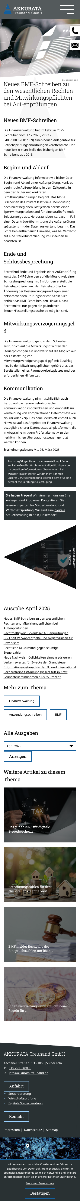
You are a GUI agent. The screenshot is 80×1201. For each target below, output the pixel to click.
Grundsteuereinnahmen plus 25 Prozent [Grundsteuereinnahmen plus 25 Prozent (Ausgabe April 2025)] (32, 677)
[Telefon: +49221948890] (20, 1068)
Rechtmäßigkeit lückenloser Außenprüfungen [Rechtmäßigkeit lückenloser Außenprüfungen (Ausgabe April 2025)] (36, 633)
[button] (60, 10)
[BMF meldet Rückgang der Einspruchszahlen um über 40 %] (40, 934)
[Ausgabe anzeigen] (18, 756)
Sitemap (52, 1130)
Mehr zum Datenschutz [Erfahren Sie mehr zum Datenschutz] (40, 1183)
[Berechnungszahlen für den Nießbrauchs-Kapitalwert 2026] (40, 874)
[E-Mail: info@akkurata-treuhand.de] (75, 45)
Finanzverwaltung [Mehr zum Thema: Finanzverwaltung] (21, 701)
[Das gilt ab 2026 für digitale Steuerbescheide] (40, 814)
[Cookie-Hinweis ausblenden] (40, 1193)
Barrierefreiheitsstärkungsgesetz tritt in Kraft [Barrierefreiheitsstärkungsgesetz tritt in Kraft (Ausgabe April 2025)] (36, 672)
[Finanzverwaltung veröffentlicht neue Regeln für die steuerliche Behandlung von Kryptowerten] (40, 994)
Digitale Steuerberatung (25, 1103)
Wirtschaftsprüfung (22, 1098)
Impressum (12, 1130)
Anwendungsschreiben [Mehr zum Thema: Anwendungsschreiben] (25, 715)
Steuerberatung (19, 1094)
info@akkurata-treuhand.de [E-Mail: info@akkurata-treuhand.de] (28, 1073)
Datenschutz (33, 1130)
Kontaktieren (50, 500)
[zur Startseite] (23, 9)
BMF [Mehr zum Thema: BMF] (58, 715)
